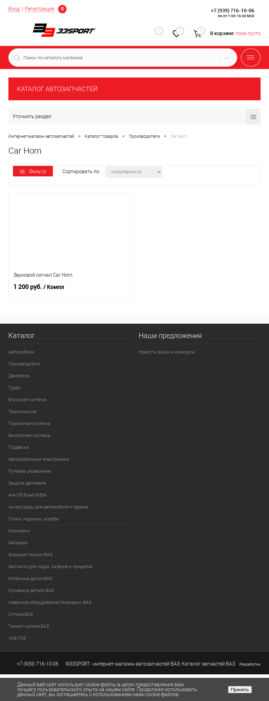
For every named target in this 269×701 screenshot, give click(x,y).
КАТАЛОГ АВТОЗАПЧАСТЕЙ (57, 89)
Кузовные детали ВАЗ (31, 590)
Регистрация (39, 9)
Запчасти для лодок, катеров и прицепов (50, 566)
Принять (240, 689)
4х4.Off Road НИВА (27, 495)
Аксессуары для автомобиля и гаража (48, 507)
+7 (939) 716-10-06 (232, 10)
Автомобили (21, 352)
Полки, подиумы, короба (33, 518)
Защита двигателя (27, 483)
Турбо (14, 387)
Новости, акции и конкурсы (167, 352)
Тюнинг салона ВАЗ (28, 626)
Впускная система (27, 399)
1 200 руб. (71, 289)
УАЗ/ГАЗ (17, 638)
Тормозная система (29, 423)
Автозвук (18, 542)
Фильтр (33, 171)
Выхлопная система (29, 435)
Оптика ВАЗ (20, 614)
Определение (62, 9)
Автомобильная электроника (38, 459)
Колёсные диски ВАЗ (30, 578)
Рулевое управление (29, 471)
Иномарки (19, 530)
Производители (24, 363)
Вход (14, 9)
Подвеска (18, 447)
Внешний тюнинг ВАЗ (30, 554)
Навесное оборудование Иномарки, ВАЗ (49, 602)
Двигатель (19, 375)
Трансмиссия (22, 411)
